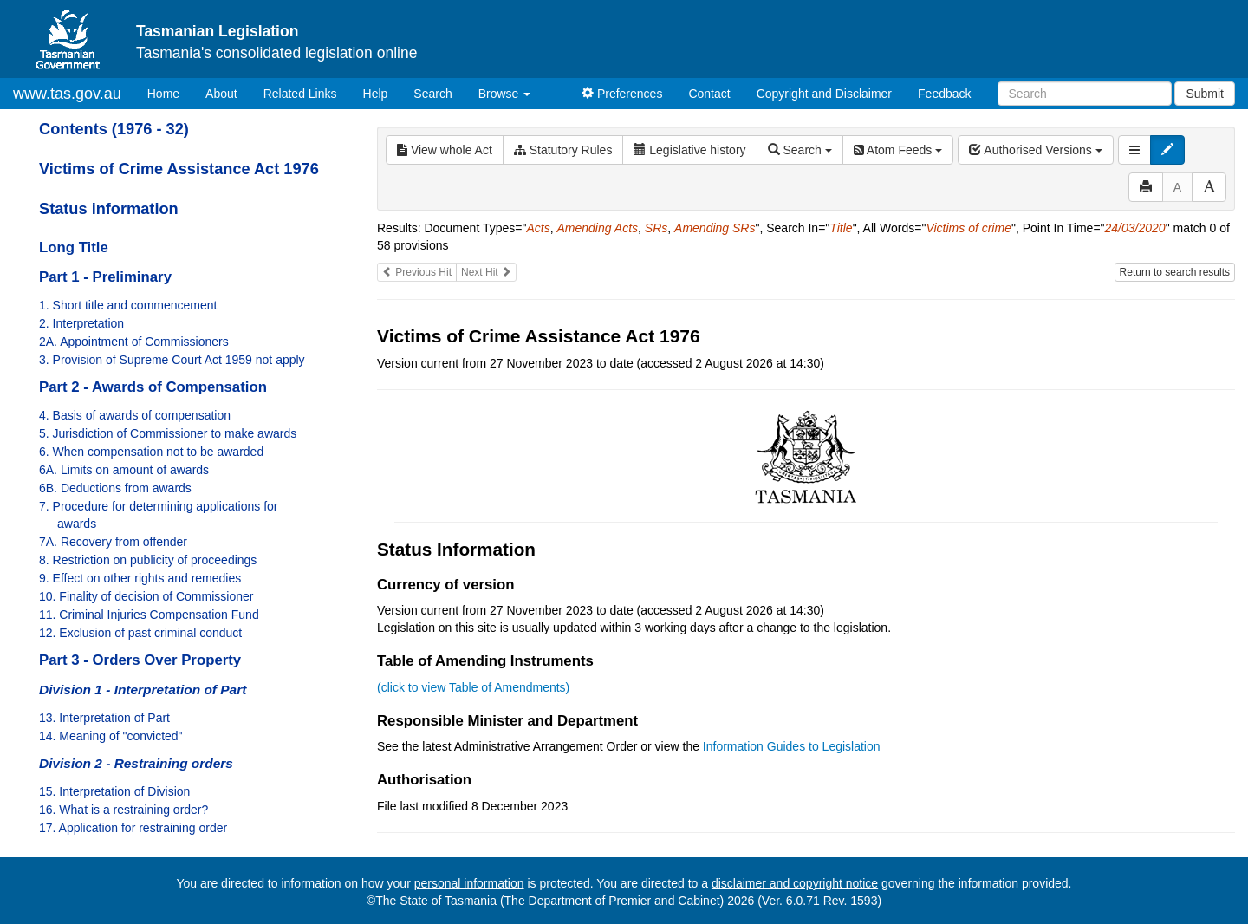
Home (169, 92)
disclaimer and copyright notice (795, 883)
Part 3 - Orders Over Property (140, 660)
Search (432, 94)
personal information (469, 883)
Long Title (73, 247)
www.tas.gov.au (67, 93)
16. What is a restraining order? (123, 810)
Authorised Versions (1035, 150)
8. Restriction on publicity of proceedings (148, 560)
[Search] (1085, 93)
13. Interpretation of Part (104, 718)
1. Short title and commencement (128, 305)
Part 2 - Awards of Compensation (153, 387)
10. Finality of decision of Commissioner (146, 596)
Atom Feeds (898, 150)
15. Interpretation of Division (114, 791)
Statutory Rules (563, 150)
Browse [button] (504, 94)
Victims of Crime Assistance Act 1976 (179, 169)
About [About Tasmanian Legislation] (221, 94)
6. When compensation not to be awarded (151, 452)
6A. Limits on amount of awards (124, 470)
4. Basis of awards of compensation (135, 415)
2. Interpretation (81, 323)
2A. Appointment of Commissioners (134, 341)
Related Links (300, 94)
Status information (109, 209)
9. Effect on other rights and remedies (140, 578)
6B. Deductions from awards (115, 488)
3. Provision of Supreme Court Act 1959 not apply (172, 360)
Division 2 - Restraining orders (136, 763)
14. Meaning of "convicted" (111, 736)
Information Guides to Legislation (792, 746)
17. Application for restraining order (133, 828)
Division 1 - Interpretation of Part (142, 689)
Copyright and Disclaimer (824, 94)
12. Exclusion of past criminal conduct (140, 633)
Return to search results (1175, 272)
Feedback (944, 94)
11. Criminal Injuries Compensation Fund (149, 614)
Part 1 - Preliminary (105, 277)
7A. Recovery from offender (113, 542)
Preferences (622, 94)
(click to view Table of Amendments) (473, 687)
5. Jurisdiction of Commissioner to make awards (167, 433)
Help (375, 94)
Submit (1205, 94)
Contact (709, 94)
